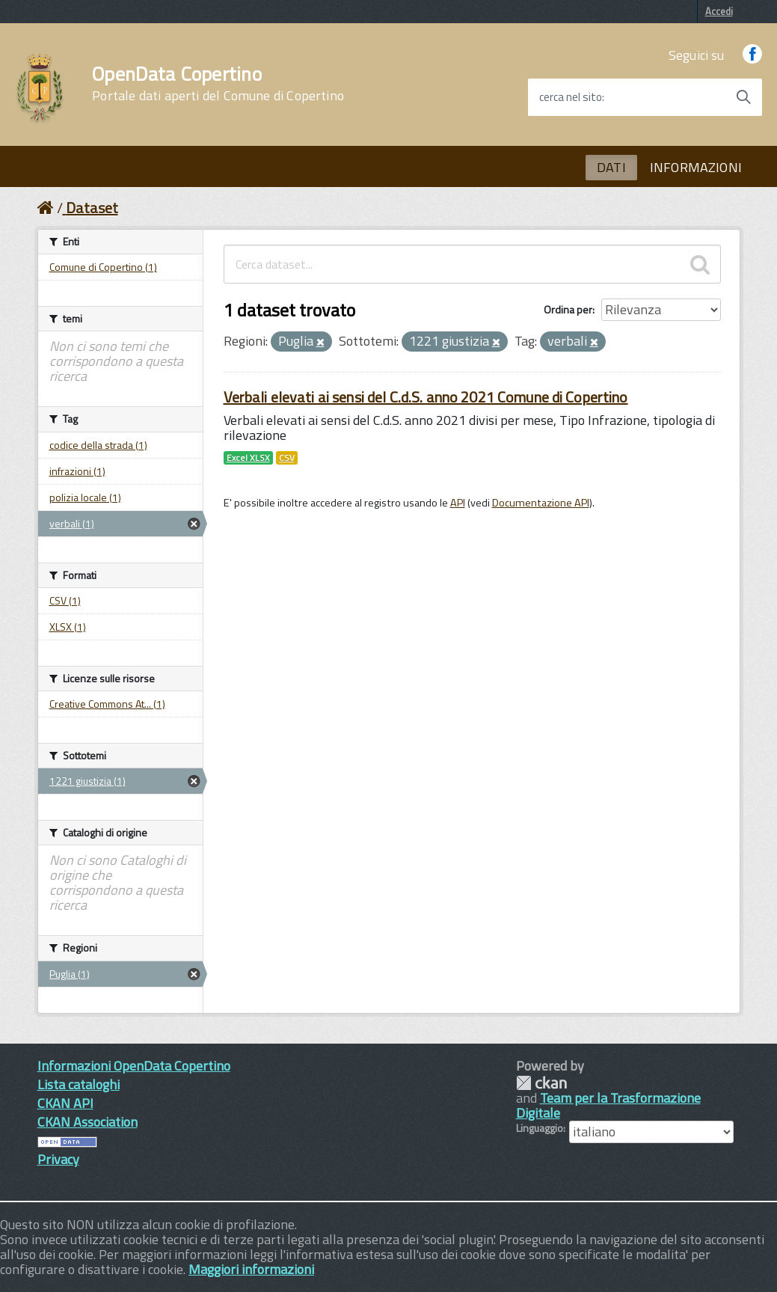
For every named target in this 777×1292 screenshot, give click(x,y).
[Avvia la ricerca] (743, 97)
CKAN (541, 1083)
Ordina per (568, 309)
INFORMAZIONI (696, 167)
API (457, 503)
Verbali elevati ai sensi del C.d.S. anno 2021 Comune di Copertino (426, 396)
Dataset (92, 207)
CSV (287, 458)
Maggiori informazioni (251, 1269)
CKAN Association (87, 1122)
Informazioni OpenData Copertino (133, 1066)
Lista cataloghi (78, 1084)
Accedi (719, 11)
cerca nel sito (570, 97)
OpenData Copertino (218, 83)
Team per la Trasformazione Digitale (608, 1105)
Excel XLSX (248, 458)
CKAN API (65, 1103)
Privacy (58, 1159)
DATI (611, 167)
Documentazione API (540, 503)
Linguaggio (539, 1128)
